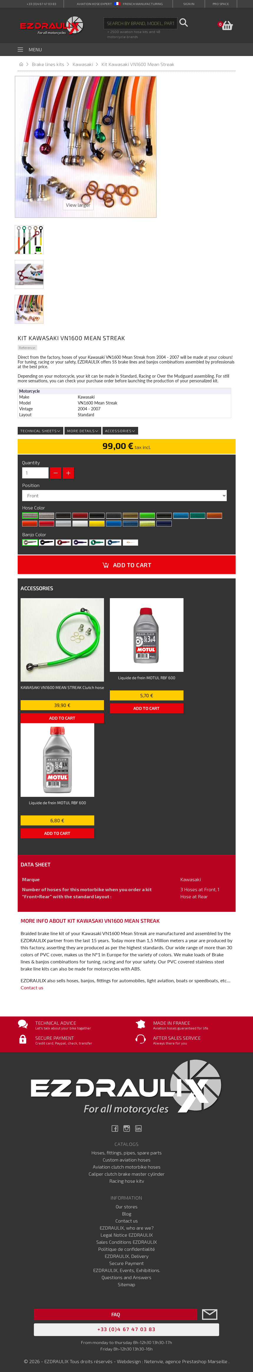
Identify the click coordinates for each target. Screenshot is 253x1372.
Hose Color (34, 506)
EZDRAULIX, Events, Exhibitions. (126, 1268)
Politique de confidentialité (126, 1247)
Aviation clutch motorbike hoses (127, 1165)
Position (31, 483)
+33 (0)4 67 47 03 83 (41, 4)
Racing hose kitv (126, 1179)
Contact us (32, 985)
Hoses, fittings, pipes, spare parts (126, 1151)
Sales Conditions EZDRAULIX (126, 1240)
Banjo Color (34, 532)
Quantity (31, 460)
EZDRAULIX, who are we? (127, 1226)
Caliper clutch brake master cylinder (127, 1172)
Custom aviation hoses (127, 1158)
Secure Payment (126, 1261)
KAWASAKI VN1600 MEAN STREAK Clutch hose (62, 685)
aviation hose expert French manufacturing (120, 4)
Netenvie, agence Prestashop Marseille (186, 1359)
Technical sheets (40, 429)
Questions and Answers (126, 1275)
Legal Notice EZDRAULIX (126, 1233)
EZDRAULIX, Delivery (126, 1254)
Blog (126, 1212)
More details (83, 429)
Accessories (120, 429)
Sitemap (126, 1282)
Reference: (27, 346)
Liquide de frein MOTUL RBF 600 (146, 675)
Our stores (127, 1205)
